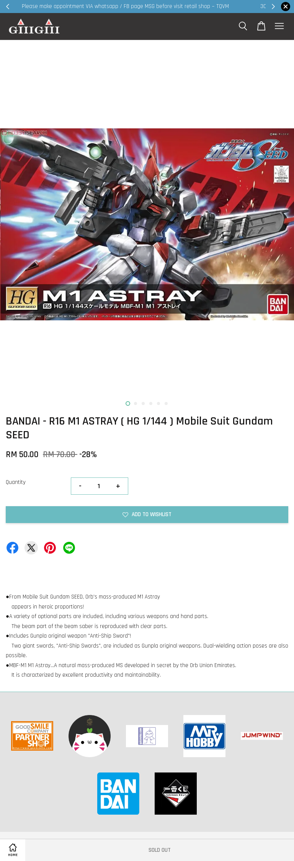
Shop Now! (240, 6)
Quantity (16, 482)
